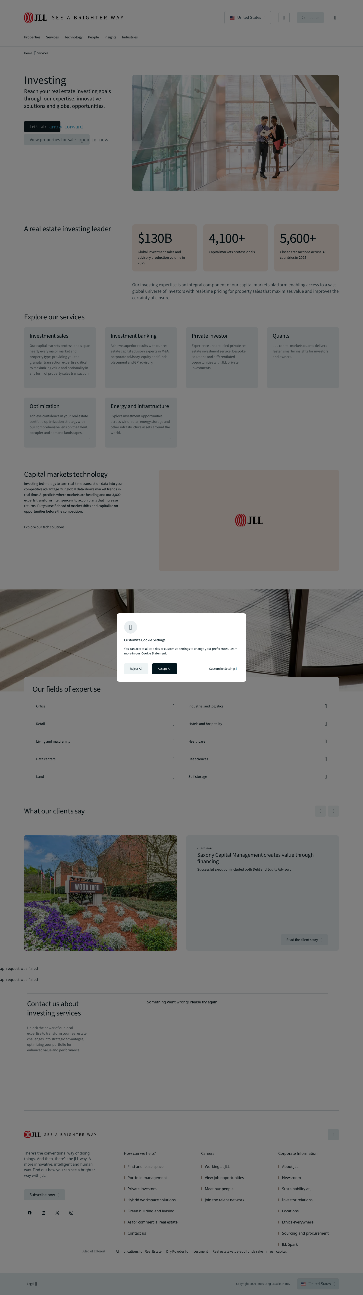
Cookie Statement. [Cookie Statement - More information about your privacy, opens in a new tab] (154, 653)
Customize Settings (223, 668)
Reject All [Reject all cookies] (136, 668)
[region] (181, 647)
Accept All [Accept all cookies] (165, 668)
